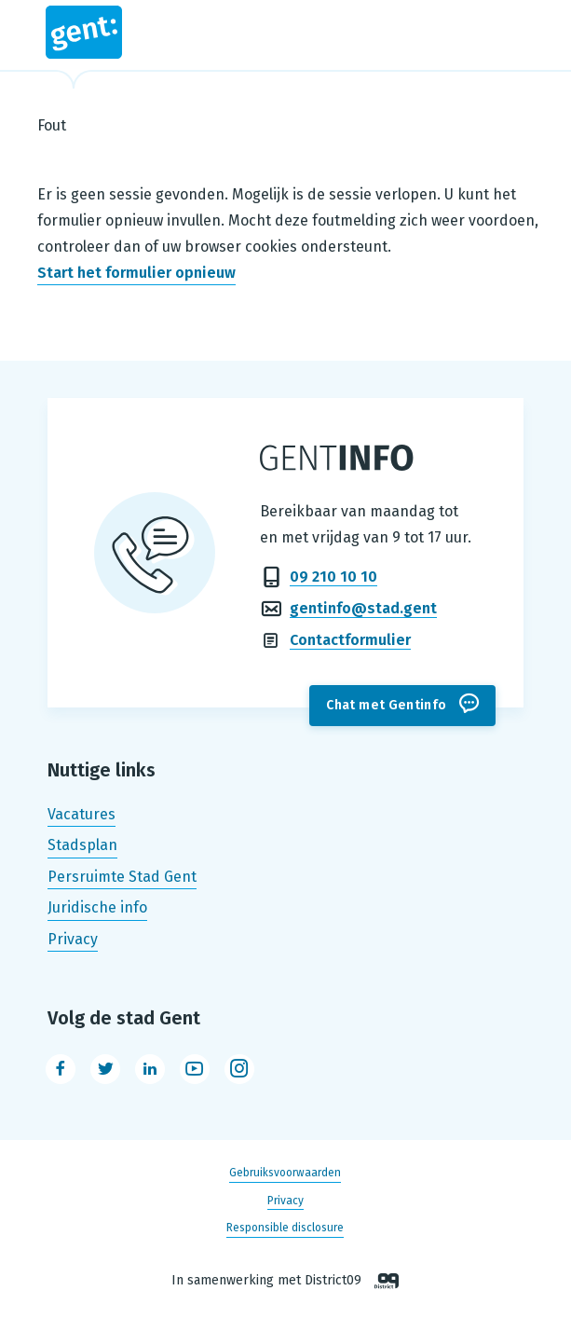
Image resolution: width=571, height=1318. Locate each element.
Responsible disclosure (285, 1227)
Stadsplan (82, 845)
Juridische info (97, 908)
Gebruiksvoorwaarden (285, 1173)
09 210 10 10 (333, 576)
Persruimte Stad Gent (122, 877)
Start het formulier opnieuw (136, 272)
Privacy (73, 939)
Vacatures (82, 814)
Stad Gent (84, 32)
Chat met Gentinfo (386, 705)
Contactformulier (350, 640)
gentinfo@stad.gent (363, 608)
